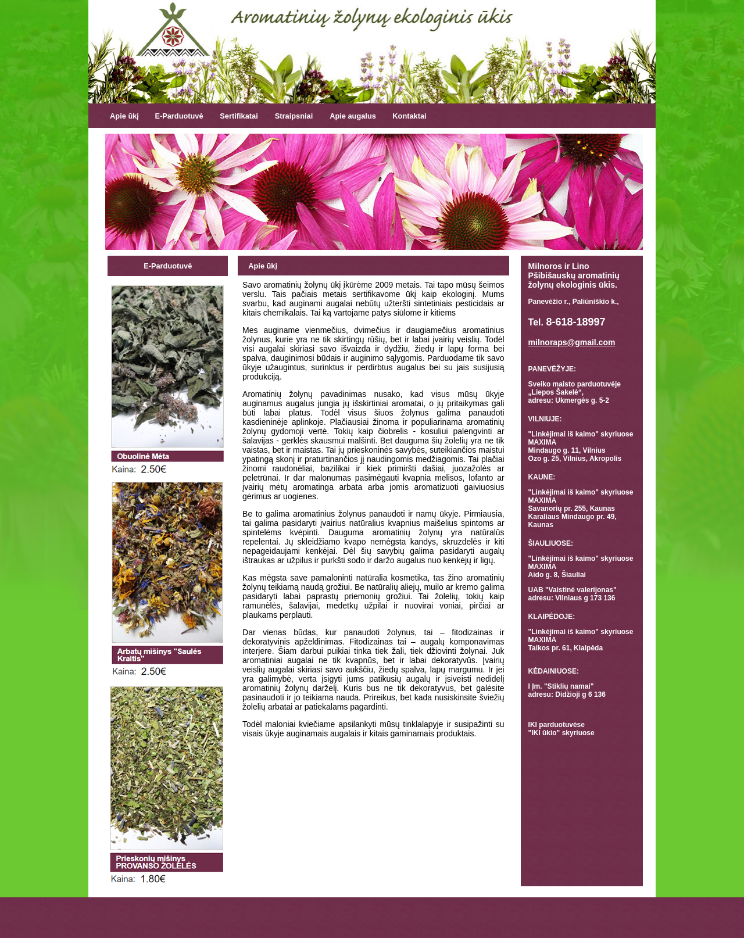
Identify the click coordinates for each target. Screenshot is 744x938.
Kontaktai (409, 116)
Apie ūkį (124, 116)
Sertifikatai (238, 116)
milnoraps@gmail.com (572, 342)
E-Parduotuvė (179, 116)
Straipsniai (294, 116)
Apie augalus (353, 116)
